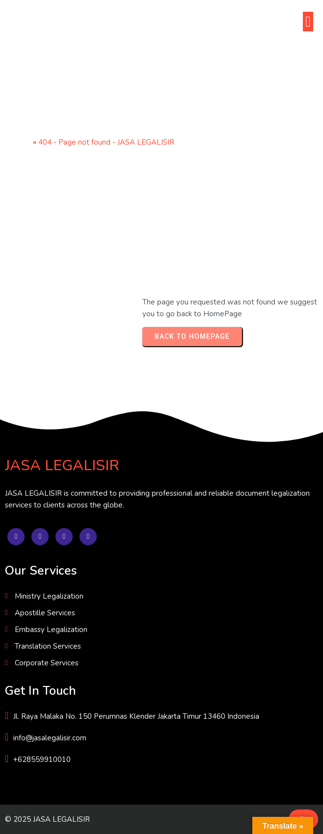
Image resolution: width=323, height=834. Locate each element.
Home (20, 142)
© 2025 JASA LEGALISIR (47, 819)
